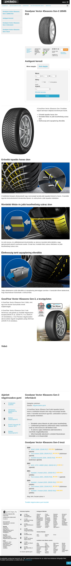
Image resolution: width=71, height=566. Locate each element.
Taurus (63, 515)
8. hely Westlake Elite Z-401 (28, 548)
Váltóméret (6, 524)
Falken (38, 525)
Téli (44, 82)
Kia (46, 550)
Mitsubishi (56, 545)
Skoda (63, 543)
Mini (54, 544)
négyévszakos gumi (39, 405)
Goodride (47, 518)
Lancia (47, 551)
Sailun (55, 525)
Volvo (63, 551)
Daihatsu (39, 551)
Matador (55, 514)
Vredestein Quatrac (11, 403)
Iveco (46, 549)
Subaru (64, 545)
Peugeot (55, 549)
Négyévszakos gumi (8, 530)
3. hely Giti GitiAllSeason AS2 (28, 525)
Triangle (64, 519)
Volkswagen (65, 550)
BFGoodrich (40, 518)
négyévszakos (46, 49)
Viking (63, 521)
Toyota (63, 548)
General (47, 515)
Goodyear (47, 519)
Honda (47, 545)
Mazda (47, 552)
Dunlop (38, 524)
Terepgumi (6, 532)
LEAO (46, 527)
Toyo (63, 518)
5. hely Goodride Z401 (28, 534)
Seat (54, 552)
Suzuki (63, 546)
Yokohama (64, 525)
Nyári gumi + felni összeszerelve (7, 545)
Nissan (55, 546)
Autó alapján (43, 66)
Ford (46, 544)
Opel (54, 548)
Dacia (38, 550)
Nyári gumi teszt (7, 537)
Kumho (47, 525)
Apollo (38, 515)
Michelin (55, 516)
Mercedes (56, 543)
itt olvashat (28, 560)
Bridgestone (40, 519)
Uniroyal (64, 520)
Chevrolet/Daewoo (41, 546)
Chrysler (39, 548)
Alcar (38, 536)
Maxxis (55, 515)
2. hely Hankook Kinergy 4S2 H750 (28, 520)
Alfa (38, 543)
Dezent (47, 534)
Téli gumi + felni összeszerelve (7, 542)
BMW (38, 545)
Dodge (38, 552)
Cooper (38, 521)
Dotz (46, 536)
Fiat (46, 543)
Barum (38, 516)
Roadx (55, 521)
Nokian (55, 519)
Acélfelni (5, 548)
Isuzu (46, 548)
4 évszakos (53, 82)
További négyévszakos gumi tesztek (37, 502)
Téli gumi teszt (7, 536)
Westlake (64, 524)
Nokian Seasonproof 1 (13, 418)
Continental (40, 520)
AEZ (38, 534)
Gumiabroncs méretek (9, 523)
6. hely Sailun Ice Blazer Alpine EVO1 (28, 538)
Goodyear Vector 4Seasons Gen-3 (29, 50)
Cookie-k (5, 519)
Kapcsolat (5, 515)
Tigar (63, 516)
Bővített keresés (40, 92)
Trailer (63, 549)
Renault (55, 550)
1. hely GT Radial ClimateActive (27, 515)
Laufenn (47, 526)
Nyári (36, 83)
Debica (38, 522)
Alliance (39, 514)
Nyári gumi (6, 529)
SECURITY (56, 527)
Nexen (55, 518)
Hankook (47, 521)
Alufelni (5, 546)
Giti (46, 516)
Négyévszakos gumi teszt (9, 538)
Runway (55, 524)
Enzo (54, 534)
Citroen (38, 549)
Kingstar (47, 522)
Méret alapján (31, 66)
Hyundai (47, 546)
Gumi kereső (6, 521)
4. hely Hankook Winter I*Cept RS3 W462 (28, 530)
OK (69, 563)
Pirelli (54, 520)
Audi (38, 544)
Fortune (39, 527)
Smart (63, 544)
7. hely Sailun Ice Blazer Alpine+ (28, 543)
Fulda (46, 514)
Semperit (64, 514)
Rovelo (55, 522)
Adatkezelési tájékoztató (9, 517)
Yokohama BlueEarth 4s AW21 (12, 411)
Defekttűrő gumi (7, 531)
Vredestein (64, 522)
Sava (54, 526)
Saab (54, 551)
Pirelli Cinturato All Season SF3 (14, 425)
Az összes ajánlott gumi (26, 551)
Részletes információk (63, 53)
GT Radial (47, 520)
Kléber (46, 524)
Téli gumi (5, 527)
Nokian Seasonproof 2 (13, 432)
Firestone (39, 526)
